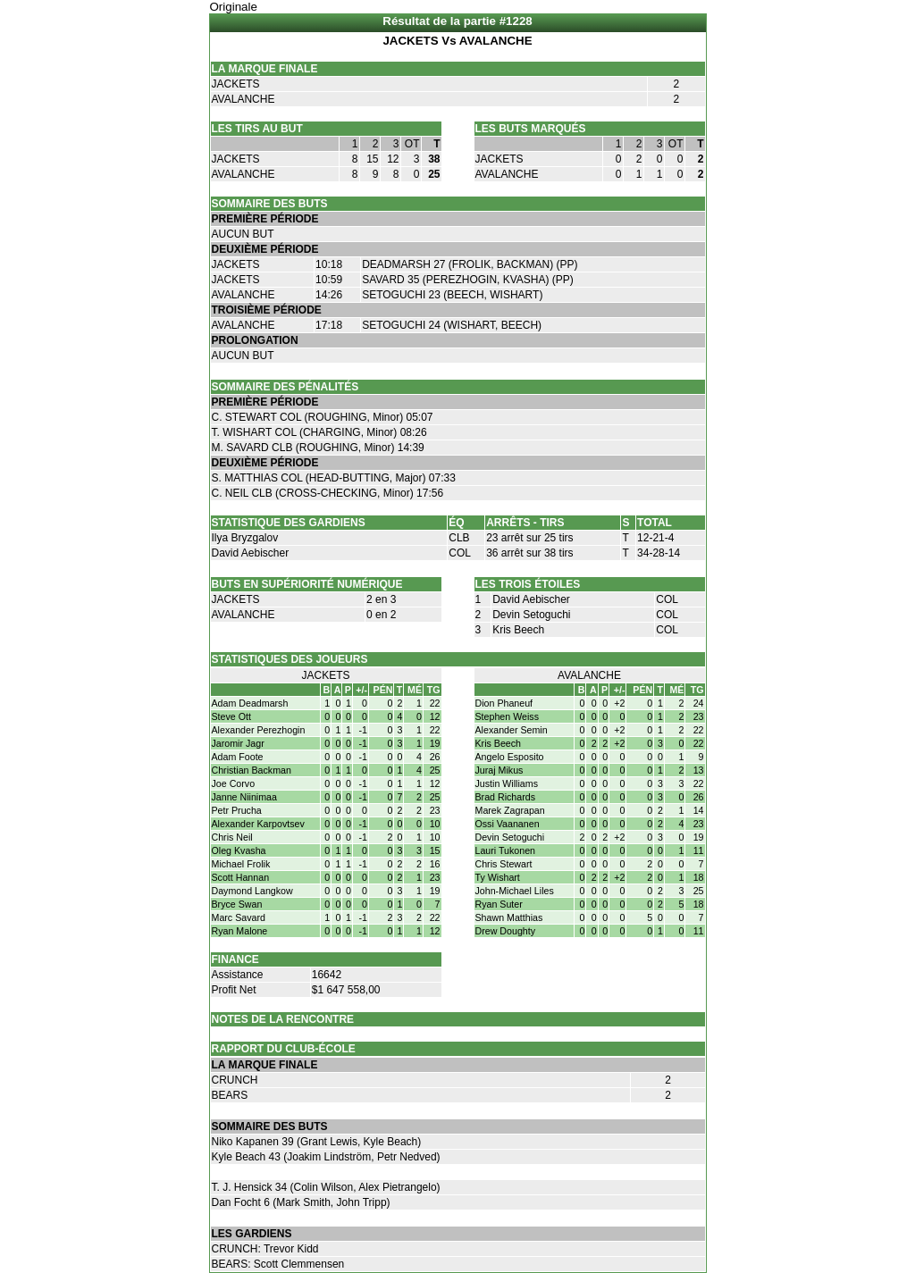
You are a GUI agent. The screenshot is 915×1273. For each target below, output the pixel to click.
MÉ (414, 689)
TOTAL (654, 522)
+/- (361, 689)
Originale (233, 6)
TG (434, 689)
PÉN (383, 689)
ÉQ (456, 522)
